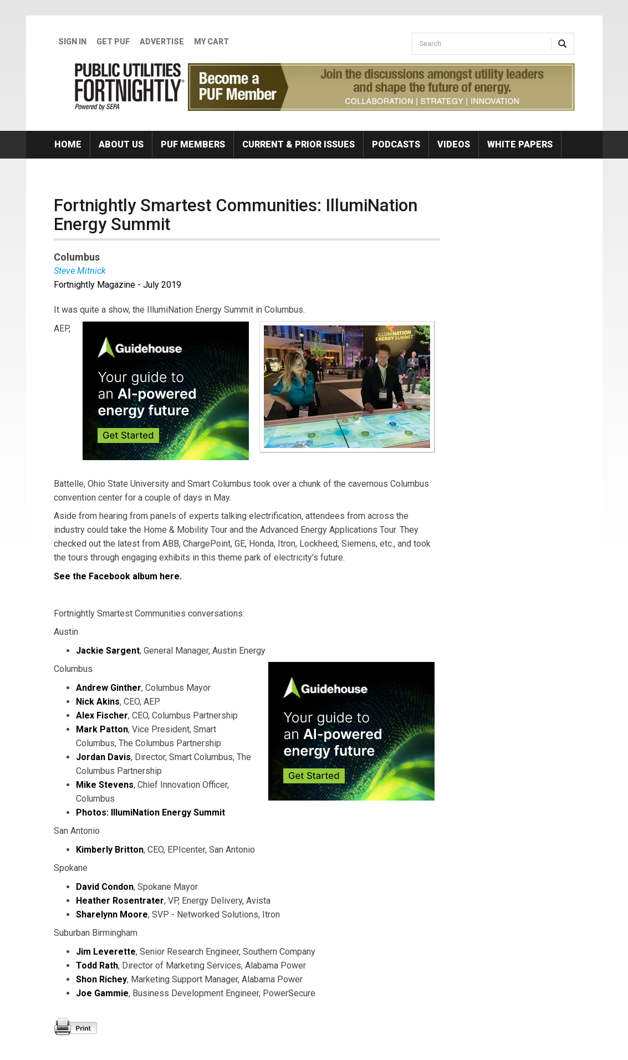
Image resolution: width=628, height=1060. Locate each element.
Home (67, 144)
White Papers (520, 144)
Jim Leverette (106, 951)
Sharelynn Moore (112, 914)
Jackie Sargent (108, 650)
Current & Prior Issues (298, 144)
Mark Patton (102, 729)
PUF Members (193, 144)
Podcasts (396, 144)
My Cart (211, 41)
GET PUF (113, 41)
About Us (121, 144)
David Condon (105, 886)
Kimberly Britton (110, 849)
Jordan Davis (103, 757)
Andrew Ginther (108, 687)
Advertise (162, 41)
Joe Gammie (102, 993)
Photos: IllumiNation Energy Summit (150, 812)
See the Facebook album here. (118, 576)
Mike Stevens (105, 784)
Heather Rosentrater (120, 900)
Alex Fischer (102, 715)
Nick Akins (98, 701)
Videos (453, 144)
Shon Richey (101, 979)
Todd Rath (97, 965)
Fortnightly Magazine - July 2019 (117, 284)
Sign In (72, 41)
